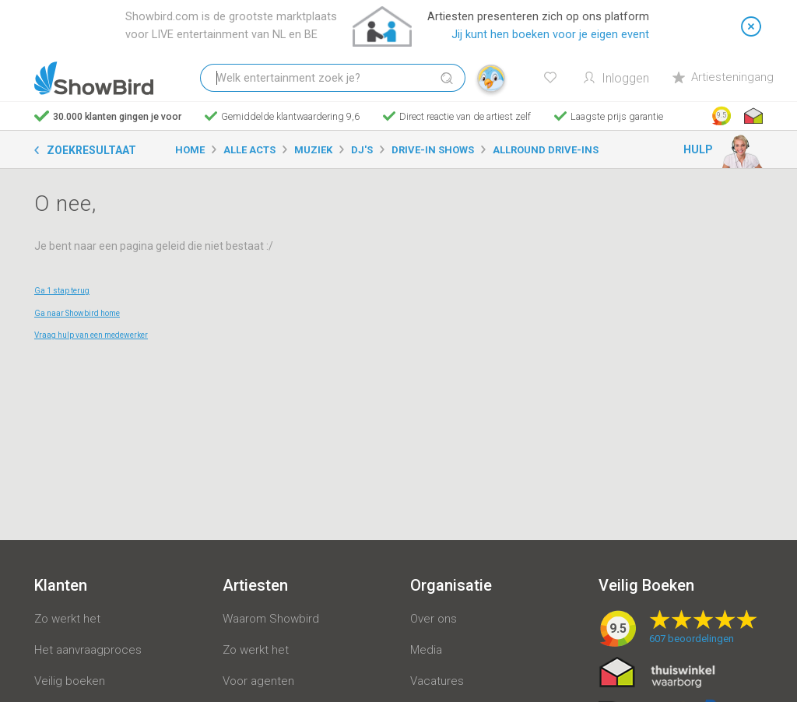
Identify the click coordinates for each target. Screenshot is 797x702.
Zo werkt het (67, 619)
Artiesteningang (723, 77)
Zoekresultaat (91, 150)
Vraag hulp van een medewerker (91, 335)
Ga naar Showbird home (77, 313)
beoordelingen (691, 638)
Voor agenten (258, 681)
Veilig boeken (69, 681)
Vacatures (437, 681)
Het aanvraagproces (88, 650)
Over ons (433, 619)
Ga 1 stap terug (62, 290)
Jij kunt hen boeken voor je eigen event (550, 34)
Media (426, 650)
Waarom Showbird (271, 619)
